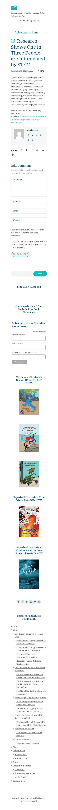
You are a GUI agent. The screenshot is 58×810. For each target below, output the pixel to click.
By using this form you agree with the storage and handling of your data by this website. (30, 244)
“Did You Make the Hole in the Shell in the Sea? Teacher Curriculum (29, 684)
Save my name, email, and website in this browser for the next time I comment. (27, 233)
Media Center (21, 777)
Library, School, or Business (24, 353)
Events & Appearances (25, 773)
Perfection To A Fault (24, 729)
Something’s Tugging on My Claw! (30, 698)
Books (15, 630)
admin (30, 71)
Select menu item (26, 32)
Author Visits (19, 751)
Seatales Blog (19, 781)
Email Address (18, 334)
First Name (17, 343)
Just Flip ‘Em (21, 758)
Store (15, 762)
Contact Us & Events (22, 766)
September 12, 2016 (19, 71)
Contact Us (20, 770)
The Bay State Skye (23, 739)
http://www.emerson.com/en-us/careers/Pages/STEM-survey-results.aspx (28, 119)
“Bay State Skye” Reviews (27, 743)
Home (15, 626)
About (15, 747)
